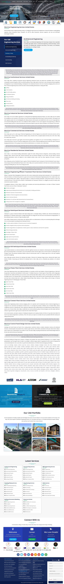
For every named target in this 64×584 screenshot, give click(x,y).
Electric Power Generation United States (29, 296)
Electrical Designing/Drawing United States (44, 74)
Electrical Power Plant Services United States (19, 268)
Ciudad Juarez (10, 346)
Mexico (28, 370)
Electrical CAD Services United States (18, 74)
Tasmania (41, 365)
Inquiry (51, 1)
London (52, 355)
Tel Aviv (44, 365)
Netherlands (44, 358)
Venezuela (6, 369)
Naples (37, 358)
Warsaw (26, 369)
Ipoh (55, 351)
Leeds (26, 355)
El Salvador (57, 348)
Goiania (56, 350)
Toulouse (9, 367)
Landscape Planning (8, 479)
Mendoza (50, 357)
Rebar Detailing (27, 487)
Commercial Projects (8, 489)
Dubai (22, 348)
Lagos (12, 355)
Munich (24, 358)
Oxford (31, 360)
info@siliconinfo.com (51, 536)
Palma (38, 360)
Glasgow (52, 350)
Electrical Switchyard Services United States (19, 210)
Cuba (44, 346)
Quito (36, 362)
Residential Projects (8, 477)
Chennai (45, 345)
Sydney (34, 365)
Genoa (42, 350)
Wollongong (43, 369)
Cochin (15, 346)
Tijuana (58, 365)
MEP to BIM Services (47, 473)
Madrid (5, 357)
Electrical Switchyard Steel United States (31, 241)
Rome (55, 362)
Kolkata (45, 353)
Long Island (12, 370)
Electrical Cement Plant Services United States (19, 300)
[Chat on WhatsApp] (45, 554)
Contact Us (14, 15)
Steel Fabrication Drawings (29, 489)
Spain (17, 365)
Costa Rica (36, 346)
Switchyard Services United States (44, 241)
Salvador (10, 364)
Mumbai (20, 358)
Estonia (8, 350)
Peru (48, 360)
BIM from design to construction (30, 507)
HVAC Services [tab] (8, 63)
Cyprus (50, 346)
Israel (8, 353)
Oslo (28, 360)
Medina (41, 357)
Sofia (58, 364)
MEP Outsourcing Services (48, 471)
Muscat (31, 358)
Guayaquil (31, 351)
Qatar (29, 362)
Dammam (54, 346)
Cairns (5, 345)
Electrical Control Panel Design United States (25, 334)
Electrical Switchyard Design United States (33, 244)
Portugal (8, 362)
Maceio (58, 355)
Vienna (16, 369)
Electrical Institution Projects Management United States (19, 109)
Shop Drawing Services (28, 485)
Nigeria (10, 360)
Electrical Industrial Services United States (18, 113)
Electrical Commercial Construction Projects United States (15, 145)
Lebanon (22, 355)
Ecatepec (42, 348)
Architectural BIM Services (9, 507)
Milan (58, 357)
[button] (5, 11)
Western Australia (36, 369)
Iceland (8, 370)
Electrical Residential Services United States (19, 150)
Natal (41, 358)
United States (42, 367)
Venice (10, 369)
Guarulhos (22, 351)
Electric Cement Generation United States (31, 320)
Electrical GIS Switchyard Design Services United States (15, 263)
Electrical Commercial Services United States (19, 130)
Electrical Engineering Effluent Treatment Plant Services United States (27, 172)
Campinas (15, 345)
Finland (17, 350)
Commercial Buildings (28, 495)
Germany (45, 350)
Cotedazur (41, 346)
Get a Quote (16, 402)
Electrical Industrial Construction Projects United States (14, 125)
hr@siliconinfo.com (32, 536)
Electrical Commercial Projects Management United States (18, 146)
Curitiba (47, 346)
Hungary (47, 351)
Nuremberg (22, 360)
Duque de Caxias (33, 348)
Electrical (19, 27)
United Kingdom (37, 367)
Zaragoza (55, 369)
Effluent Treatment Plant (29, 479)
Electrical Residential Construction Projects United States (14, 166)
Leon (31, 355)
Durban (38, 348)
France (27, 350)
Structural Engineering (28, 469)
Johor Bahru (30, 353)
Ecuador (46, 348)
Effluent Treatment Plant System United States (24, 205)
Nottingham (53, 370)
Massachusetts (23, 370)
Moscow (32, 370)
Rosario (58, 362)
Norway (13, 360)
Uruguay (47, 367)
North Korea (47, 370)
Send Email (51, 539)
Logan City (49, 355)
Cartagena (37, 345)
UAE (24, 367)
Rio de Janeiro (44, 362)
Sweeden (25, 365)
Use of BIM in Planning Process (30, 505)
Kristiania (52, 353)
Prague (12, 362)
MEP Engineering (46, 469)
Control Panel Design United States (12, 334)
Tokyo (5, 367)
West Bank (31, 369)
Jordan (34, 353)
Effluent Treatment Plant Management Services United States (24, 206)
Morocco (16, 358)
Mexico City (54, 357)
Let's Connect (58, 1)
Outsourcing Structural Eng (29, 471)
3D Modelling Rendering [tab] (10, 56)
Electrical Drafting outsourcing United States (13, 69)
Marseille (30, 357)
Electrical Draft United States (33, 72)
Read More (28, 50)
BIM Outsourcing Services (9, 505)
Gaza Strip (35, 350)
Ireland (5, 353)
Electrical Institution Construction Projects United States (15, 108)
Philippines (52, 360)
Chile (48, 345)
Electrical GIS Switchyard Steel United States (32, 263)
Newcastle (57, 358)
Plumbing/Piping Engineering (10, 485)
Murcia (27, 358)
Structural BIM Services (9, 509)
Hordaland (43, 351)
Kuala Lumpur (56, 353)
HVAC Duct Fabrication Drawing (49, 495)
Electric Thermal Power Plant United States (44, 295)
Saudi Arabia (36, 364)
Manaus (16, 357)
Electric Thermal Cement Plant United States (45, 318)
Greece (13, 351)
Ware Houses (27, 491)
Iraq (58, 351)
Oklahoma (57, 370)
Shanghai (43, 364)
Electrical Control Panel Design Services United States (22, 324)
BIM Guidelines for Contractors (30, 501)
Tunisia (16, 367)
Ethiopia (12, 350)
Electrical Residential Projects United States (51, 166)
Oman (26, 360)
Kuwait (5, 355)
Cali (8, 345)
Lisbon (38, 355)
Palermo (34, 360)
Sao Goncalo (23, 364)
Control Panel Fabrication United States (40, 335)
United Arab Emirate (29, 367)
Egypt (53, 348)
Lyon (55, 355)
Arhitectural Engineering (9, 469)
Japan (13, 353)
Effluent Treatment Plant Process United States (46, 204)
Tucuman (13, 367)
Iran (56, 351)
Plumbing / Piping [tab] (9, 53)
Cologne (18, 346)
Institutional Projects (8, 473)
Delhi (5, 348)
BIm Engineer (7, 503)
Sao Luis (27, 364)
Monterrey (6, 358)
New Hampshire (42, 370)
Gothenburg (9, 351)
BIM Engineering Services (9, 501)
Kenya (42, 353)
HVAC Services (46, 485)
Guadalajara (17, 351)
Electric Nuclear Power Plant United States (12, 295)
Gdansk (39, 350)
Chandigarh (41, 345)
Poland (55, 360)
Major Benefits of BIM (28, 509)
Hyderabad (51, 351)
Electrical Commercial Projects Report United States (34, 147)
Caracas (28, 345)
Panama (41, 360)
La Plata (8, 355)
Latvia (20, 355)
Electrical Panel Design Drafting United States (41, 71)
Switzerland (30, 365)
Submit (55, 582)
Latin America (15, 355)
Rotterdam (6, 364)
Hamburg (35, 351)
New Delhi (36, 370)
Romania (52, 362)
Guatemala (26, 351)
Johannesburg (24, 353)
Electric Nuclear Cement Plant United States (12, 318)
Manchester (21, 357)
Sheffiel (47, 364)
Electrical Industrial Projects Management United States (17, 126)
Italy (10, 353)
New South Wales (51, 358)
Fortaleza (24, 350)
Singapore (55, 364)
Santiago (18, 364)
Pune (26, 362)
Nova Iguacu (17, 360)
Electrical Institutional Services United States (19, 77)
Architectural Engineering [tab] (11, 46)
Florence (20, 350)
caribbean (32, 345)
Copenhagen (27, 346)
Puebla (19, 362)
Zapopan (51, 369)
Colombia (23, 346)
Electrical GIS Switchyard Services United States (20, 246)
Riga (41, 362)
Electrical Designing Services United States (13, 71)
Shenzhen (51, 364)
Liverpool (45, 355)
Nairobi (35, 358)
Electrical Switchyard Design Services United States (15, 241)
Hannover (39, 351)
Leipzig (28, 355)
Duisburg (28, 348)
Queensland (32, 362)
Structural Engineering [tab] (10, 50)
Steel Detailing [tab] (8, 59)
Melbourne (45, 357)
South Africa (6, 365)
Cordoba (32, 346)
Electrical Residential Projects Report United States (33, 169)
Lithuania (41, 355)
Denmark (8, 348)
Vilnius (23, 369)
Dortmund (18, 348)
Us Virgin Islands (53, 367)
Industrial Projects (8, 475)
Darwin (58, 346)
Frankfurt (31, 350)
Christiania (55, 345)
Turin (19, 367)
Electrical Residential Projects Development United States (35, 168)
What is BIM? (26, 503)
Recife (39, 362)
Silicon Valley (38, 582)
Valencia (57, 367)
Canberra (19, 345)
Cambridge (11, 345)
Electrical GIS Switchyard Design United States (36, 265)
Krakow (48, 353)
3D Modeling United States (41, 73)
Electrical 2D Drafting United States (38, 69)
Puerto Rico (23, 362)
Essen (5, 350)
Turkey (22, 367)
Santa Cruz (15, 364)
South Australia (13, 365)
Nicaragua (6, 360)
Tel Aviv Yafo (49, 365)
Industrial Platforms (28, 493)
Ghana (49, 350)
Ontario (5, 372)
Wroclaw (47, 369)
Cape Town (24, 345)
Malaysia (13, 357)
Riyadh (49, 362)
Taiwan (37, 365)
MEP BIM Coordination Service (49, 475)
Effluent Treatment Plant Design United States (13, 204)
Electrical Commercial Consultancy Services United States (35, 145)
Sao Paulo (31, 364)
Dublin (25, 348)
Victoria (13, 369)
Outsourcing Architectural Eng (10, 471)
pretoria (15, 362)
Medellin (37, 357)
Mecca (34, 357)
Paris (44, 360)
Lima (35, 355)
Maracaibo (26, 357)
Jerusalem (20, 353)
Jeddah (16, 353)
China (51, 345)
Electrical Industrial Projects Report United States (33, 128)
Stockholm (21, 365)
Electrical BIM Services (9, 511)
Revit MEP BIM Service (47, 479)
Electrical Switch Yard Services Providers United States (27, 242)
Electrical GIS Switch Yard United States (47, 264)
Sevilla (40, 364)
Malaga (9, 357)
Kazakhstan (38, 353)
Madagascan (17, 370)
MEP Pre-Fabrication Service (48, 477)
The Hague (54, 365)
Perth (46, 360)
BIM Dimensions (27, 511)
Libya (33, 355)
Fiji (14, 350)
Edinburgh (50, 348)
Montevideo (11, 358)
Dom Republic (13, 348)
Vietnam (20, 369)
